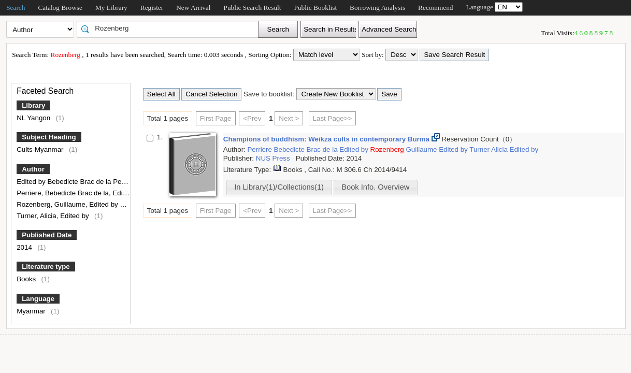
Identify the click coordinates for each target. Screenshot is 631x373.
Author (33, 169)
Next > (289, 118)
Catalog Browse (60, 7)
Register (151, 7)
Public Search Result (252, 7)
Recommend (435, 7)
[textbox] (171, 28)
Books (27, 279)
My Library (111, 7)
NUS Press (274, 158)
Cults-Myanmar (41, 149)
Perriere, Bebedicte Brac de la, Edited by (80, 193)
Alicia (500, 149)
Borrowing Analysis (377, 7)
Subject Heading (49, 137)
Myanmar (32, 311)
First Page (216, 118)
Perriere (260, 149)
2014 (25, 247)
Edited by (354, 149)
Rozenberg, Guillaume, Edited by (68, 204)
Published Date (46, 235)
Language (38, 299)
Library (33, 105)
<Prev (252, 118)
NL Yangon (34, 118)
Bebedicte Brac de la (307, 149)
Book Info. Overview (375, 187)
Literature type (46, 266)
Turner (480, 149)
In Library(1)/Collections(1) (279, 187)
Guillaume (422, 149)
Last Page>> (332, 118)
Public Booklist (315, 7)
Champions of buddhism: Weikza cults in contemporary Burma (327, 139)
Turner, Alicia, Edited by (54, 216)
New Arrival (193, 7)
